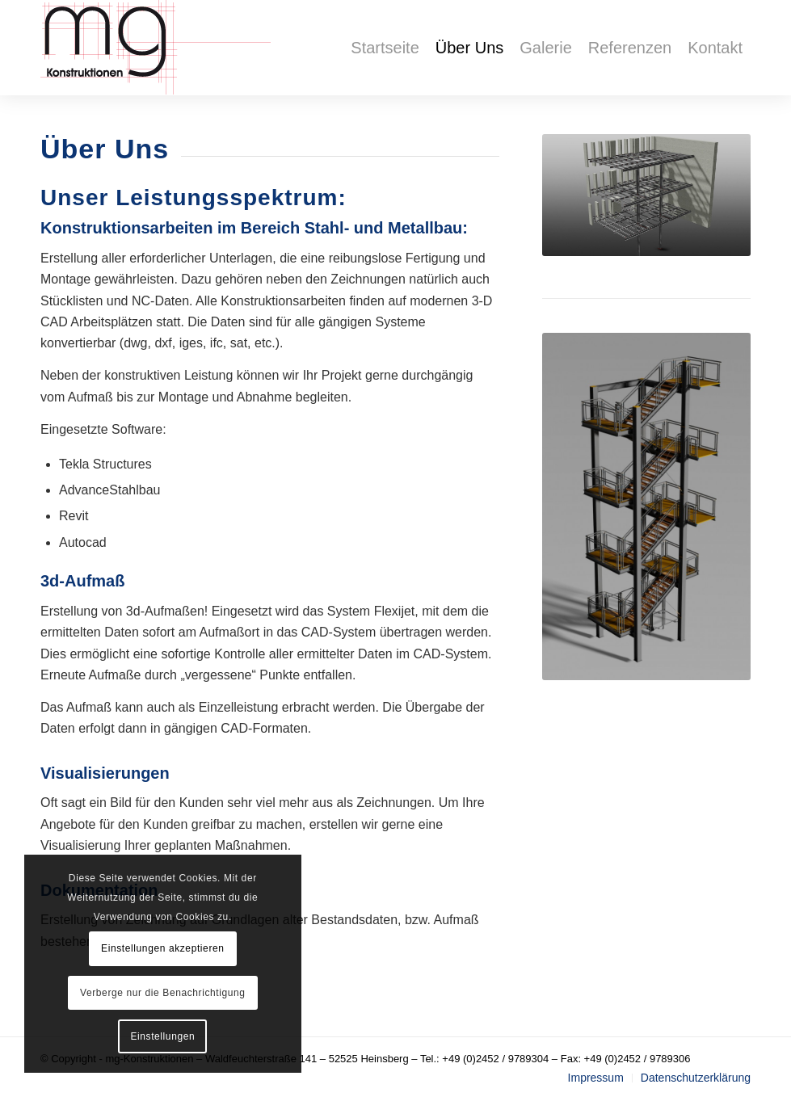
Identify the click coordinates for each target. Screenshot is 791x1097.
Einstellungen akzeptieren (162, 948)
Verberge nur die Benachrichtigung (163, 992)
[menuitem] (385, 47)
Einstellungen (162, 1036)
